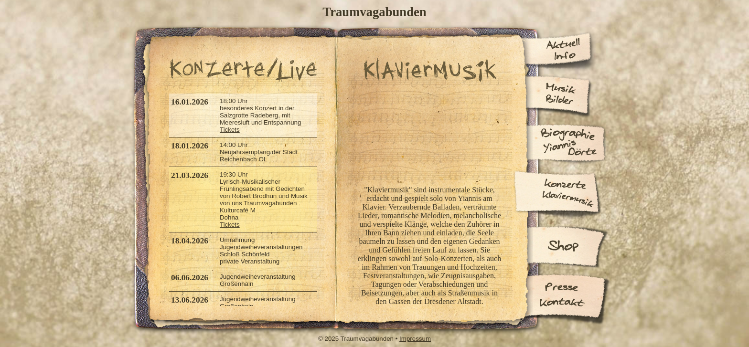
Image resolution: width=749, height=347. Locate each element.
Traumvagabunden (374, 12)
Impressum (415, 338)
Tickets (230, 129)
